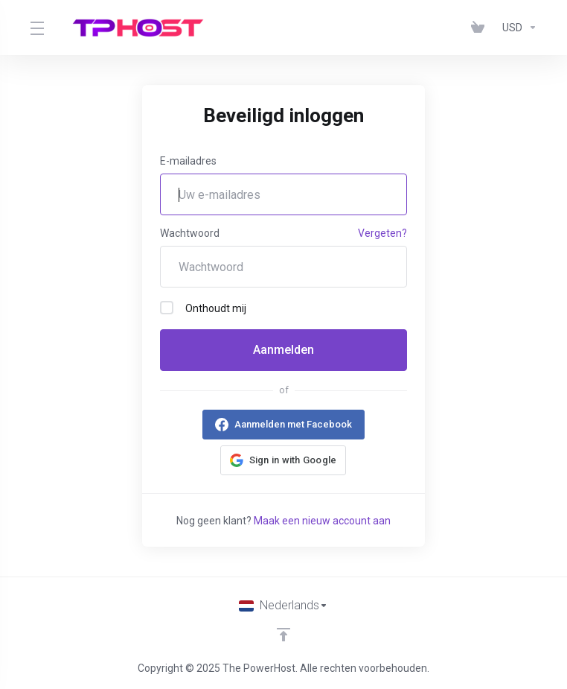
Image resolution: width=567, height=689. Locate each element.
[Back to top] (283, 634)
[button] (283, 460)
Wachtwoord (190, 233)
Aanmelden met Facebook (293, 424)
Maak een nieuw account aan (322, 521)
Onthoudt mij (203, 307)
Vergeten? (382, 233)
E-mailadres (188, 161)
